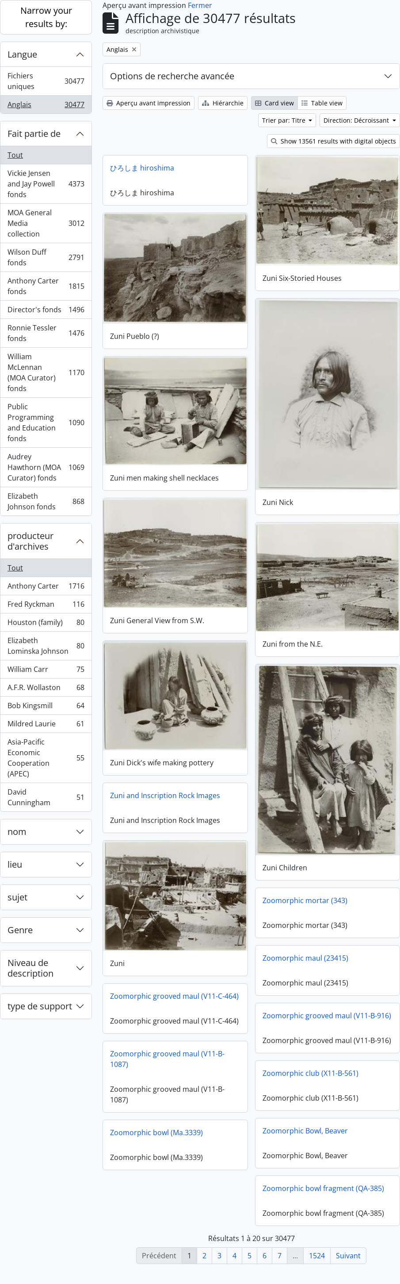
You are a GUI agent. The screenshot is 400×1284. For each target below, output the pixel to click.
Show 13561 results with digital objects (333, 141)
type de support (40, 1006)
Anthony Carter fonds (45, 286)
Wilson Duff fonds (45, 257)
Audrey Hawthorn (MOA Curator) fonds (45, 467)
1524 (317, 1256)
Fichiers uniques (45, 81)
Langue (22, 54)
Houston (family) (45, 624)
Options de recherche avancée (172, 76)
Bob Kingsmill (45, 707)
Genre (20, 930)
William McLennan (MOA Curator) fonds (45, 372)
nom (17, 832)
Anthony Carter (45, 588)
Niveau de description (30, 968)
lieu (15, 864)
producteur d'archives (30, 541)
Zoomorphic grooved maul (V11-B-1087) (167, 1072)
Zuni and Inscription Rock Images (165, 790)
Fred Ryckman (45, 606)
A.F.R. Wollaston (45, 689)
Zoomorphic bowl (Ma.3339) (156, 1145)
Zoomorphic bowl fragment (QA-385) (323, 1200)
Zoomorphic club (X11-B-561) (310, 1085)
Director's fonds (45, 311)
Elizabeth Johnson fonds (45, 501)
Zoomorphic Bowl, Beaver (305, 1143)
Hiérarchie (223, 103)
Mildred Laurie (45, 725)
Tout (15, 155)
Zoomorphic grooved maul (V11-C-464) (174, 989)
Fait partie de (34, 134)
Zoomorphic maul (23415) (305, 950)
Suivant (348, 1256)
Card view (274, 103)
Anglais (45, 106)
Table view (322, 103)
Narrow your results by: (46, 17)
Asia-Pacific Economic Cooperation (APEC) (45, 758)
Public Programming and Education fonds (45, 422)
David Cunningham (45, 797)
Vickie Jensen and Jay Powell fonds (45, 183)
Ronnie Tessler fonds (45, 333)
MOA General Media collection (45, 223)
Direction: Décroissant (357, 120)
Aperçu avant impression (148, 103)
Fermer (200, 5)
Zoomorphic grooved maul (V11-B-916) (327, 1007)
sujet (17, 897)
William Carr (45, 671)
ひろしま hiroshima (142, 168)
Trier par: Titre (284, 120)
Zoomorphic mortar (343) (305, 892)
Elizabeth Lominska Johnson (45, 646)
